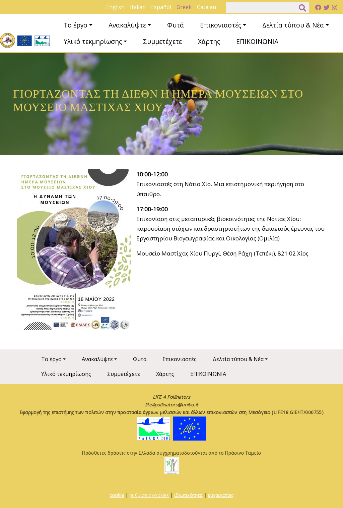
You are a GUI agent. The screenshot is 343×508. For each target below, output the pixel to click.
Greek (184, 7)
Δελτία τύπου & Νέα (293, 25)
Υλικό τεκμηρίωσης (93, 41)
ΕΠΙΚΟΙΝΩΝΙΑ (257, 41)
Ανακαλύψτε (127, 25)
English (115, 7)
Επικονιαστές (220, 25)
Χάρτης (209, 41)
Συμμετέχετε (162, 41)
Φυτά (175, 25)
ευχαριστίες (220, 495)
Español (161, 7)
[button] (74, 252)
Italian (138, 7)
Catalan (206, 7)
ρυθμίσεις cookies (149, 495)
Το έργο (75, 25)
